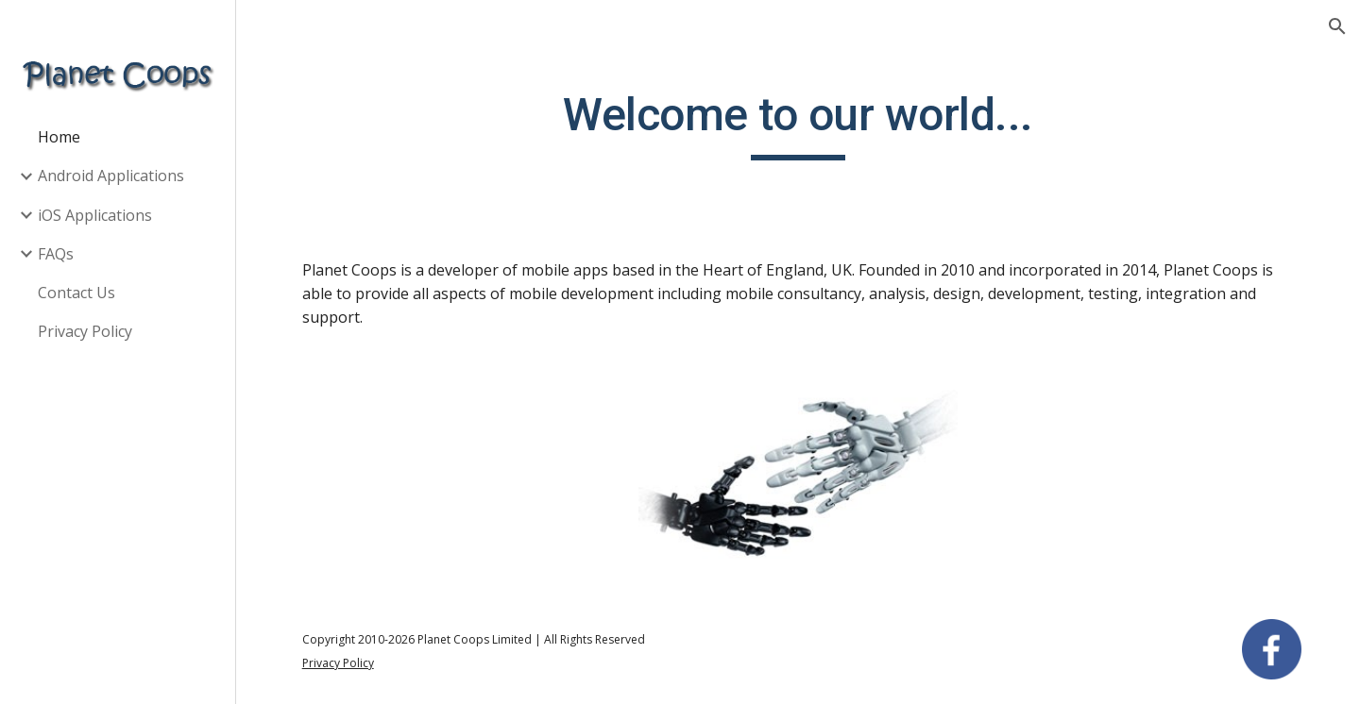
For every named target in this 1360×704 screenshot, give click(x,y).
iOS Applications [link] (95, 215)
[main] (798, 123)
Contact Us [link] (76, 292)
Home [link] (59, 136)
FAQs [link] (56, 253)
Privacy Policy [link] (85, 331)
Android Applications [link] (111, 175)
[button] (1337, 26)
